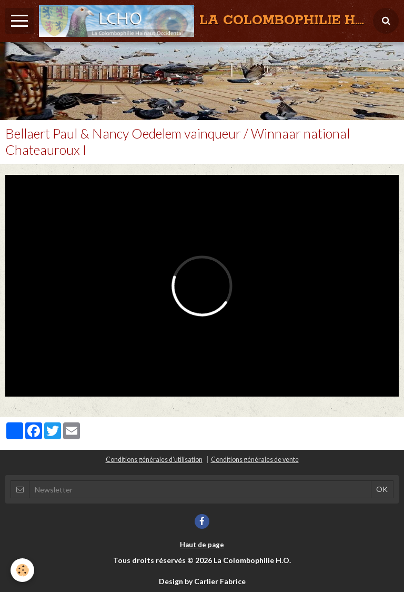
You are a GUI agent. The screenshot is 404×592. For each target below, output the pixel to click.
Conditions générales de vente (255, 459)
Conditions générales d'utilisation (154, 459)
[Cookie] (22, 570)
